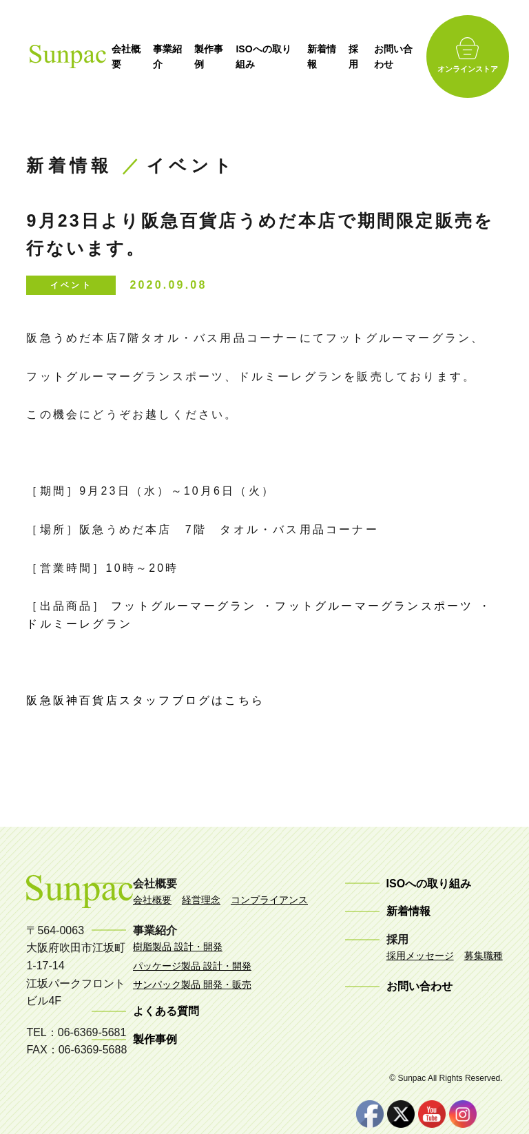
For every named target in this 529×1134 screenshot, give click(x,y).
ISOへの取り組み (274, 56)
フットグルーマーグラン (183, 606)
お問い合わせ (407, 56)
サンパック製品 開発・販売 (192, 984)
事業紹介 (177, 56)
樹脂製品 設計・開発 (177, 946)
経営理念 (201, 899)
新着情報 (334, 56)
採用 (367, 56)
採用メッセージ (420, 955)
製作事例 (219, 56)
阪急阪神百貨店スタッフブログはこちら (145, 700)
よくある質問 (166, 1011)
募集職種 (483, 955)
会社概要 (134, 56)
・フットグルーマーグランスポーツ (370, 606)
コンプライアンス (269, 899)
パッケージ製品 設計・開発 (192, 965)
